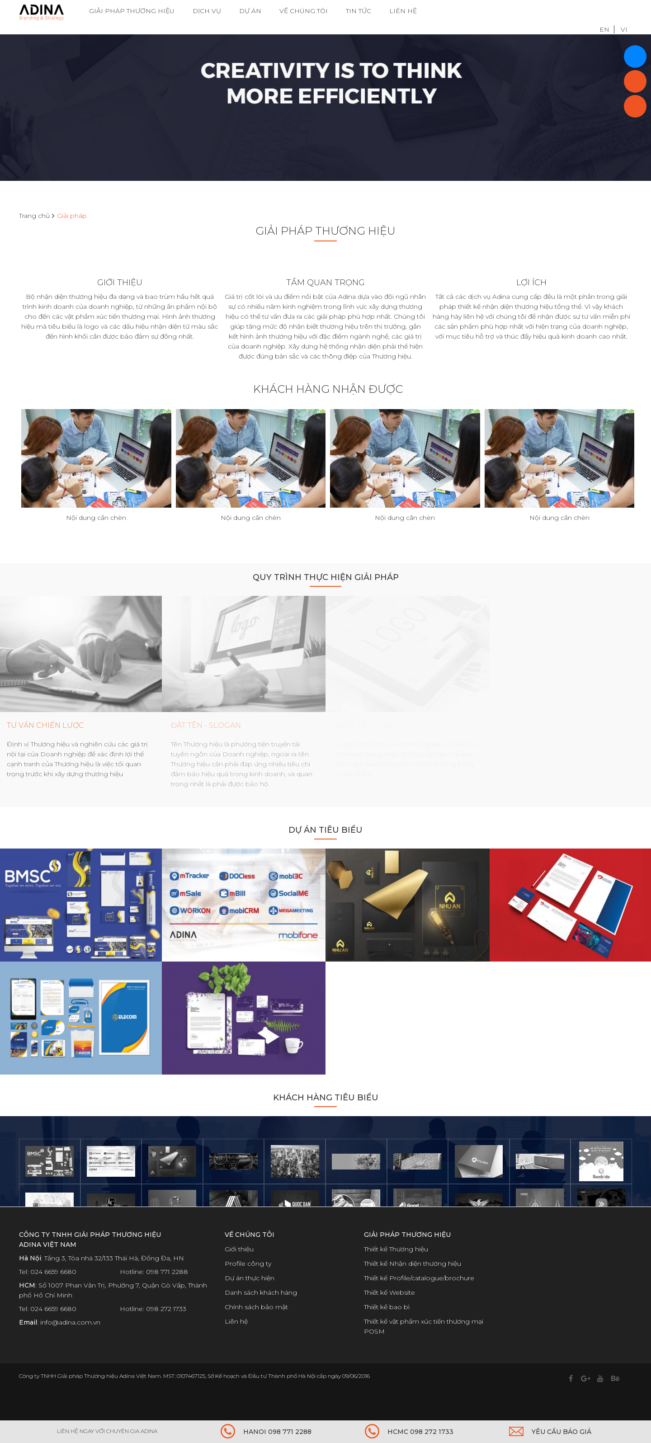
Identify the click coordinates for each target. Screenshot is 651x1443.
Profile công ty (248, 1285)
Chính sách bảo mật (256, 1329)
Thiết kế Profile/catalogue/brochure (419, 1300)
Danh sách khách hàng (261, 1314)
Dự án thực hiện (249, 1300)
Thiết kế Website (389, 1314)
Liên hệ (236, 1343)
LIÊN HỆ (403, 11)
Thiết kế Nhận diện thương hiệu (412, 1285)
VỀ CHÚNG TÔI (303, 11)
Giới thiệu (239, 1271)
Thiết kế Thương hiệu (396, 1271)
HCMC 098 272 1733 (420, 1432)
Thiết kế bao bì (387, 1329)
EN (604, 11)
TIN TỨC (358, 11)
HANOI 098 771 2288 (277, 1432)
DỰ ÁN (250, 11)
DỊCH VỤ (207, 11)
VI (624, 11)
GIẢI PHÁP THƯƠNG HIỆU (132, 11)
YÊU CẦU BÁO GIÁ (561, 1432)
